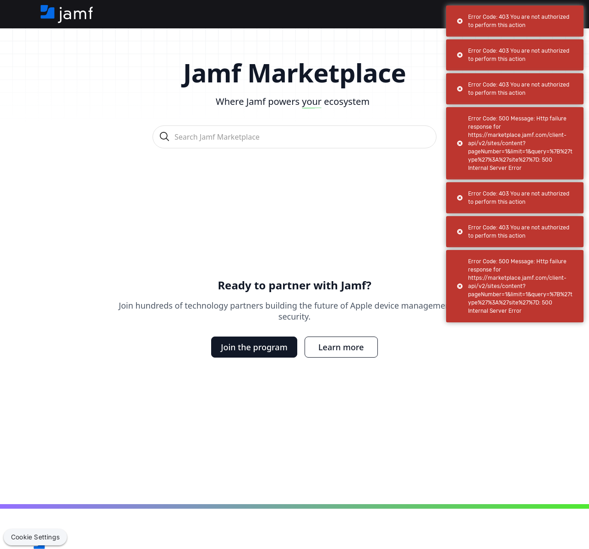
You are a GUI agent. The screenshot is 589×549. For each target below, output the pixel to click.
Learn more (341, 347)
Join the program (254, 347)
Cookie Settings (35, 537)
